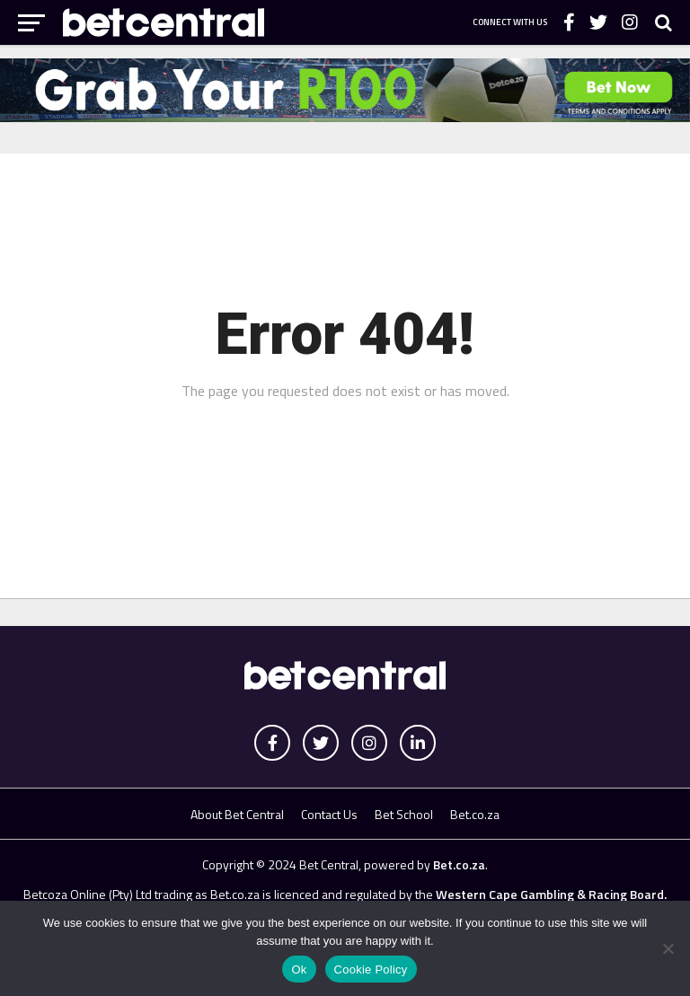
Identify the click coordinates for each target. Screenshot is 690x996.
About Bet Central (237, 814)
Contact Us (329, 814)
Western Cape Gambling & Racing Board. (550, 894)
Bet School (404, 814)
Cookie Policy (371, 969)
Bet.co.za (475, 814)
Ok (298, 969)
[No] (668, 948)
